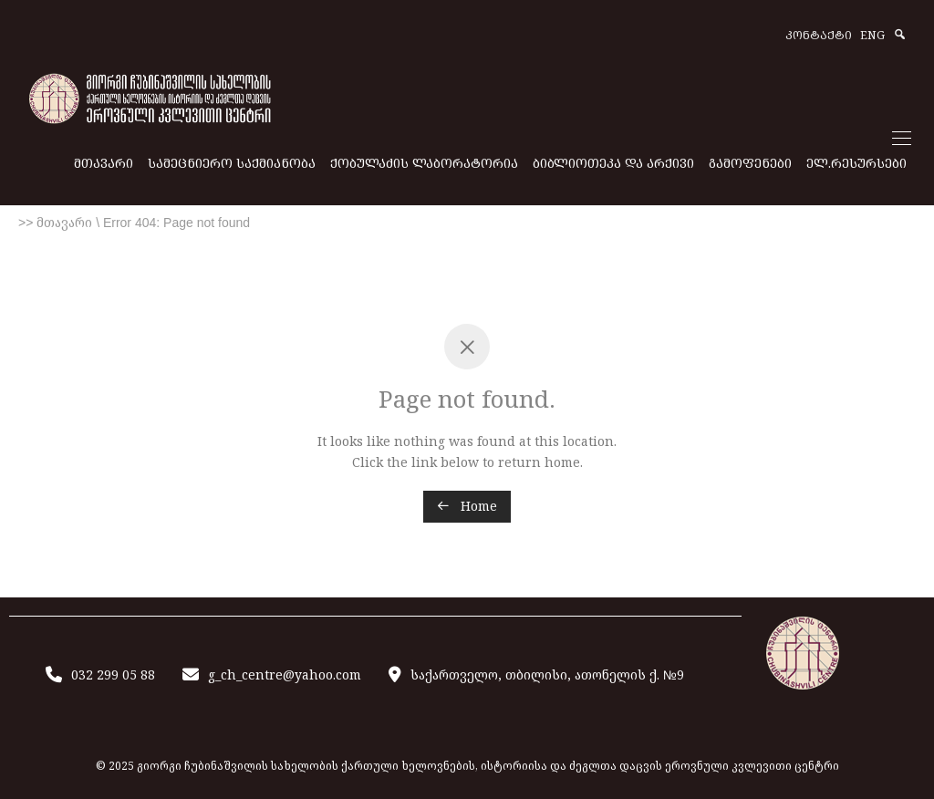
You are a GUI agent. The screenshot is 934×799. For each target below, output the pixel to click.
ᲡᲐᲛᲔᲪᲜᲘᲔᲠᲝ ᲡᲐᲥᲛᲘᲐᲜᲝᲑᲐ (232, 162)
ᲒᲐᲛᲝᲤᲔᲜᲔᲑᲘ (750, 162)
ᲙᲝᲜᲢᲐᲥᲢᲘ (818, 36)
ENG (872, 36)
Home (467, 505)
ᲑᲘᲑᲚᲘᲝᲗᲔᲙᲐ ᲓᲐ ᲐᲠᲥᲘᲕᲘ (613, 162)
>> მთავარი (55, 222)
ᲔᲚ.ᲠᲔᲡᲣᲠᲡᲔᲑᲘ (856, 162)
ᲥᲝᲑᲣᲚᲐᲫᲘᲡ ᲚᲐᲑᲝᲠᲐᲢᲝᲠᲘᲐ (424, 162)
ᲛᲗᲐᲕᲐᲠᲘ (103, 162)
